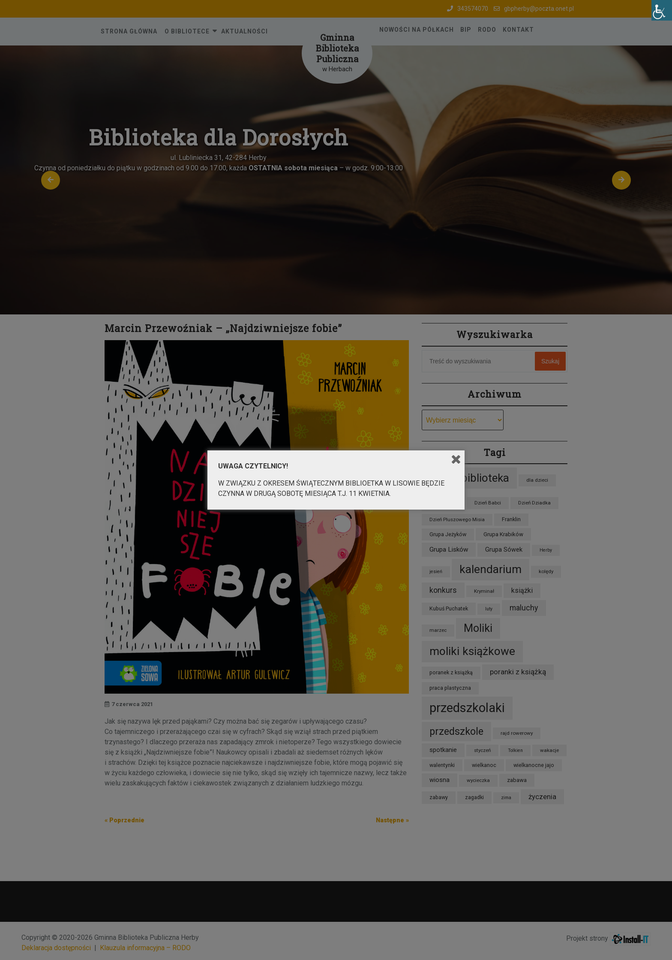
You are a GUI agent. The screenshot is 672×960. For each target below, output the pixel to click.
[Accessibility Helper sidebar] (661, 10)
